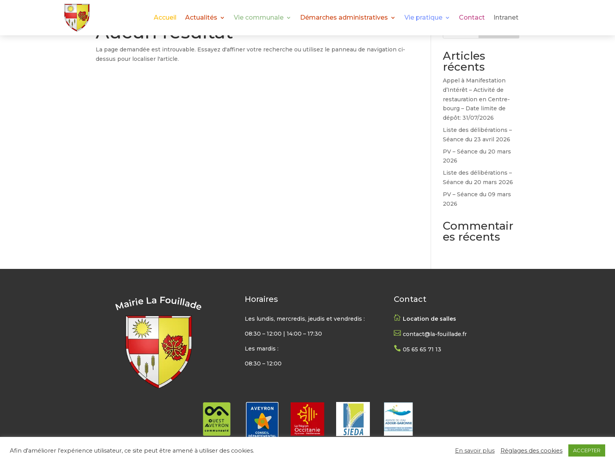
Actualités (201, 18)
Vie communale (259, 18)
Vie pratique (423, 18)
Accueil (165, 18)
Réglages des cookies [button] (531, 450)
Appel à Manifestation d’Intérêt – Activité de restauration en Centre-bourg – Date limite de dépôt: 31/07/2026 (476, 99)
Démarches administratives (344, 18)
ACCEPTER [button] (586, 450)
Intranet (506, 18)
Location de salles (429, 318)
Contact (472, 18)
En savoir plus (475, 450)
